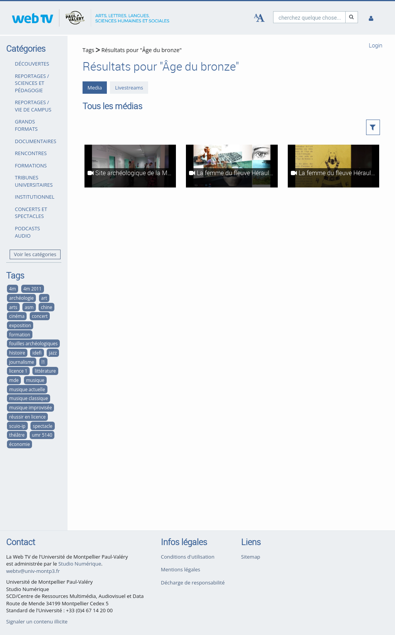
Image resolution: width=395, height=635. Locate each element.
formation (19, 334)
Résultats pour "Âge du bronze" (141, 50)
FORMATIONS (31, 165)
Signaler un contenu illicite (37, 621)
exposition (20, 325)
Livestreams (129, 87)
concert (40, 316)
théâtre (17, 435)
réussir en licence (27, 417)
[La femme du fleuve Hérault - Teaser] (333, 166)
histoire (17, 353)
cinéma (17, 316)
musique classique (28, 398)
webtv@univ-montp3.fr (33, 570)
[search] (309, 17)
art (44, 298)
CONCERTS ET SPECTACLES (31, 213)
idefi (37, 353)
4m (12, 288)
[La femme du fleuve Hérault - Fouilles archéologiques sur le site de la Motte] (231, 166)
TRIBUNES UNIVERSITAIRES (34, 181)
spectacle (42, 426)
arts (13, 307)
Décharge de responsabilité (193, 582)
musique (35, 380)
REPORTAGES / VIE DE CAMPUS (33, 106)
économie (19, 444)
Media (95, 87)
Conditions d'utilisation (187, 556)
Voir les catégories (35, 254)
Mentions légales (180, 569)
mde (14, 380)
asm (29, 307)
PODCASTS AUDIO (27, 232)
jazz (53, 353)
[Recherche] (351, 17)
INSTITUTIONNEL (34, 196)
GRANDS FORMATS (26, 125)
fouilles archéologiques (33, 343)
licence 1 (18, 371)
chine (46, 307)
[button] (373, 127)
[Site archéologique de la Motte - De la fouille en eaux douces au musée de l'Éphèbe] (130, 166)
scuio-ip (17, 426)
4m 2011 (32, 288)
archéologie (21, 298)
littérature (45, 371)
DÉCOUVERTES (32, 63)
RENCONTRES (31, 153)
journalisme (21, 362)
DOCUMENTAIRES (35, 141)
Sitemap (250, 556)
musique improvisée (30, 407)
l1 (43, 362)
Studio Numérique (79, 563)
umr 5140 (42, 435)
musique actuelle (27, 389)
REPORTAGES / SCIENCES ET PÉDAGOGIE (32, 83)
